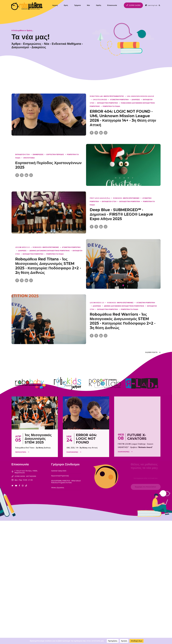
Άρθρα (15, 44)
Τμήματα (78, 5)
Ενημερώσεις (32, 44)
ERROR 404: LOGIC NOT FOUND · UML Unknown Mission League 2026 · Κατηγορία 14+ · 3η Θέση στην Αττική (123, 118)
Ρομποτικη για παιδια (111, 106)
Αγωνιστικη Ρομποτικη (119, 100)
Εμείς (66, 5)
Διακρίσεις (38, 47)
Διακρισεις (136, 100)
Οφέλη (98, 5)
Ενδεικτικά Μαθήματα (66, 44)
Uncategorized (100, 100)
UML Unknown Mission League (140, 96)
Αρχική (55, 5)
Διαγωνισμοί (20, 47)
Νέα (88, 5)
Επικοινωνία (112, 5)
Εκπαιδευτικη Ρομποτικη (107, 103)
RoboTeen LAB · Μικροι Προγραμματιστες (107, 96)
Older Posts (151, 352)
